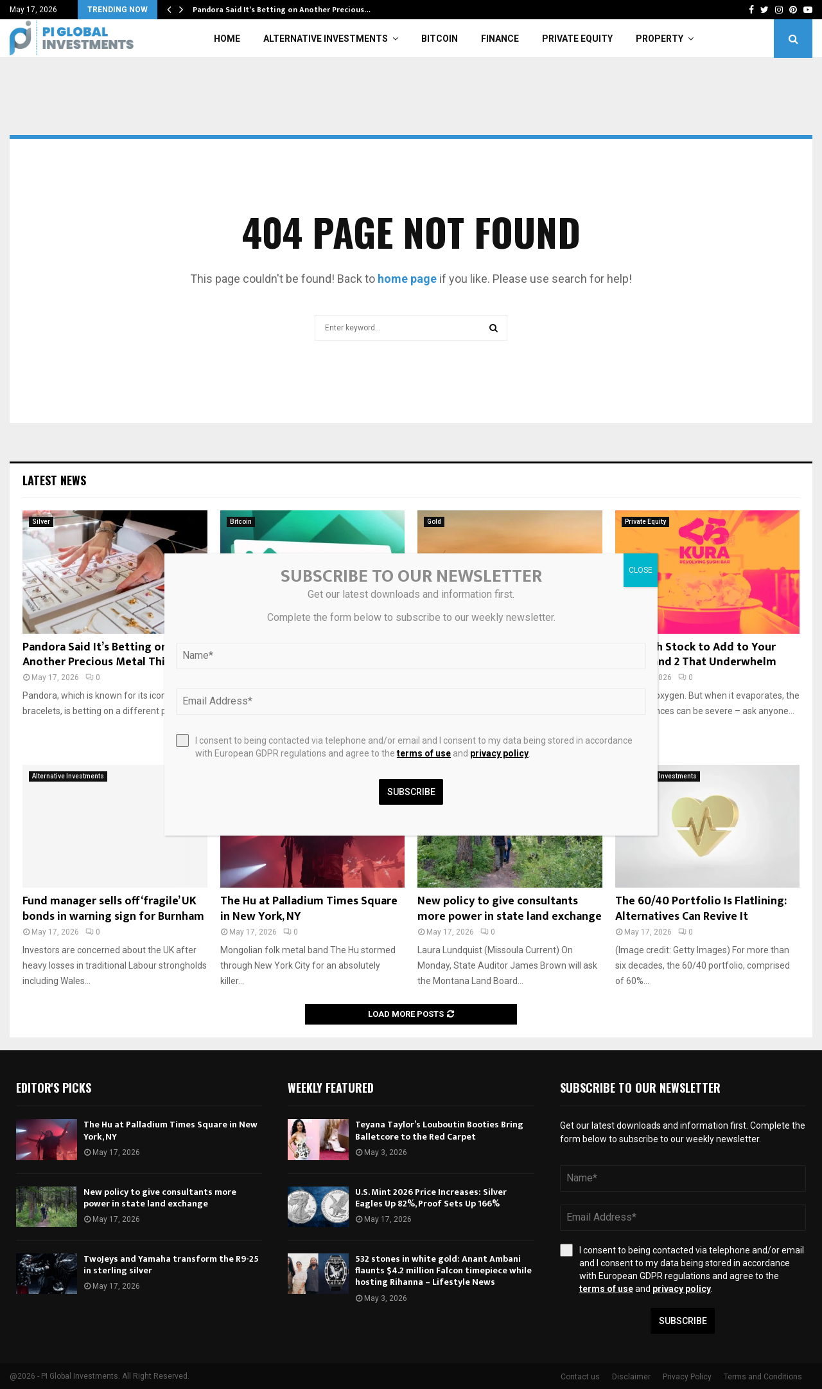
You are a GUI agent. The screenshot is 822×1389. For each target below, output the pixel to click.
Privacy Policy (687, 1376)
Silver (41, 521)
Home (227, 38)
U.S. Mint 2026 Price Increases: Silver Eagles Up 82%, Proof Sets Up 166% (431, 1198)
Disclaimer (631, 1376)
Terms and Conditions (763, 1376)
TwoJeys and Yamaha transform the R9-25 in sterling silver (171, 1264)
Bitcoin (439, 38)
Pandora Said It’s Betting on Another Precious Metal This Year (109, 655)
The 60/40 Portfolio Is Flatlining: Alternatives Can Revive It (701, 909)
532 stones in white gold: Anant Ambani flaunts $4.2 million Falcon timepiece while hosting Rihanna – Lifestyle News (443, 1270)
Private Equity (577, 38)
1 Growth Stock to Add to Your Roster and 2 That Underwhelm (695, 655)
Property (659, 38)
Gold (434, 521)
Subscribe (683, 1321)
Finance (500, 38)
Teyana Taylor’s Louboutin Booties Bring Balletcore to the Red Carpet (439, 1130)
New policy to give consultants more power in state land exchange (509, 909)
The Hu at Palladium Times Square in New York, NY (309, 909)
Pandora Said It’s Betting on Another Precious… (282, 9)
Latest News (54, 480)
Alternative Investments (325, 38)
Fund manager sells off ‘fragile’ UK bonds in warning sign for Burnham (113, 909)
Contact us (580, 1376)
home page (407, 278)
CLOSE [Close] (640, 570)
